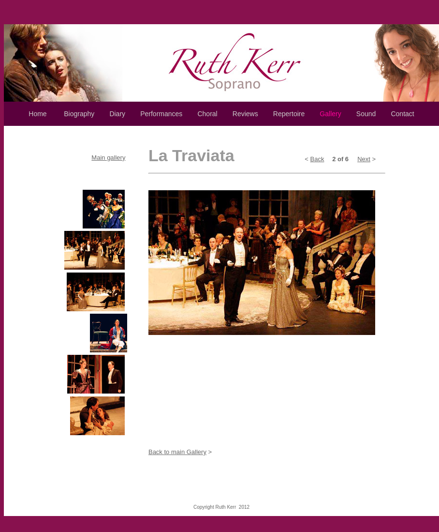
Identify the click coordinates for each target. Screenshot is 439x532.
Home (37, 114)
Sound (366, 114)
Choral (207, 114)
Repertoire (289, 114)
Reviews (245, 114)
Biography (79, 114)
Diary (117, 114)
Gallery (330, 114)
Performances (161, 114)
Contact (402, 114)
